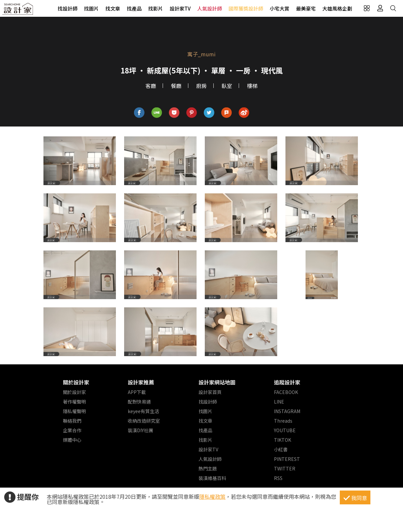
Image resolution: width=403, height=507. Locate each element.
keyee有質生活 (143, 411)
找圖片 (91, 8)
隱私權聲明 (74, 411)
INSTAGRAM (287, 411)
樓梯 (252, 86)
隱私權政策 (212, 496)
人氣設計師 (209, 8)
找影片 (155, 8)
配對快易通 (139, 401)
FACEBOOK (286, 392)
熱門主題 (208, 468)
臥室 (227, 86)
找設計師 (67, 8)
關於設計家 (76, 382)
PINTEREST (287, 459)
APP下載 (137, 392)
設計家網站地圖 (217, 382)
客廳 (151, 86)
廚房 (201, 86)
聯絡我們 (72, 420)
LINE (279, 401)
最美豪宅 (306, 8)
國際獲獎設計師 (245, 8)
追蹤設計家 (287, 382)
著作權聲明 (74, 401)
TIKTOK (282, 440)
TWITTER (284, 468)
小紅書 (281, 449)
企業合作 (72, 430)
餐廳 (176, 86)
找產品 (134, 8)
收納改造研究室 (144, 420)
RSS (278, 478)
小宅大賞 (279, 8)
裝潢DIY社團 (140, 430)
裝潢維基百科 (212, 478)
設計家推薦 (141, 382)
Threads (283, 420)
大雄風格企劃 (337, 8)
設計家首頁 (210, 392)
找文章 (112, 8)
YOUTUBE (285, 430)
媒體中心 (72, 440)
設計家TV (180, 8)
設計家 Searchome (18, 11)
